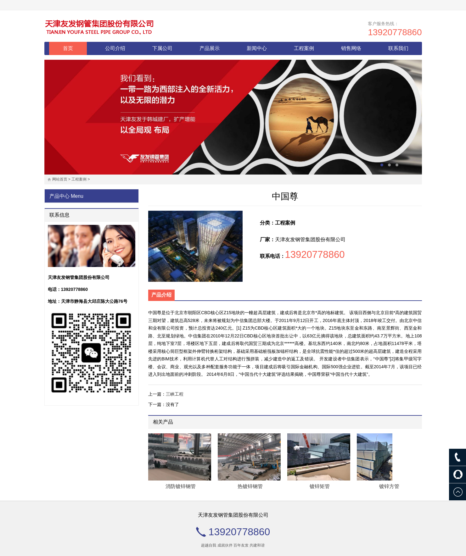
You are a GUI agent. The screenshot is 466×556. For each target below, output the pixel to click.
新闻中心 (257, 48)
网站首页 (59, 179)
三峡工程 (174, 394)
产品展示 (209, 48)
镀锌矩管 (320, 486)
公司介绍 (115, 48)
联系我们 (398, 48)
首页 (68, 48)
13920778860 (395, 32)
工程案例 (304, 48)
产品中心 (59, 196)
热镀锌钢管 (250, 486)
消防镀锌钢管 (181, 486)
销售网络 (351, 48)
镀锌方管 (389, 486)
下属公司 (162, 48)
